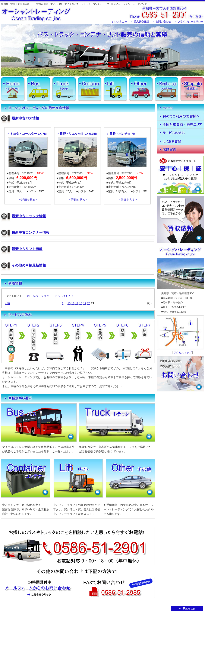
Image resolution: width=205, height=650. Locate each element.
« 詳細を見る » (28, 199)
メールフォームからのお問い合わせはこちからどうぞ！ (39, 587)
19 (84, 303)
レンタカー (120, 21)
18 (80, 303)
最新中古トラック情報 (29, 216)
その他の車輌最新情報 (29, 265)
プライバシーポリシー (190, 21)
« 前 (7, 303)
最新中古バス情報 (25, 118)
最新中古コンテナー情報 (30, 232)
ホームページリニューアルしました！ (50, 296)
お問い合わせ (163, 21)
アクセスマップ (183, 352)
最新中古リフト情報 (27, 249)
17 (76, 303)
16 (72, 303)
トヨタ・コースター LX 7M (28, 133)
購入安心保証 (141, 21)
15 (68, 303)
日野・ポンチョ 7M (122, 133)
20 (88, 303)
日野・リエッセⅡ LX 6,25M (79, 133)
